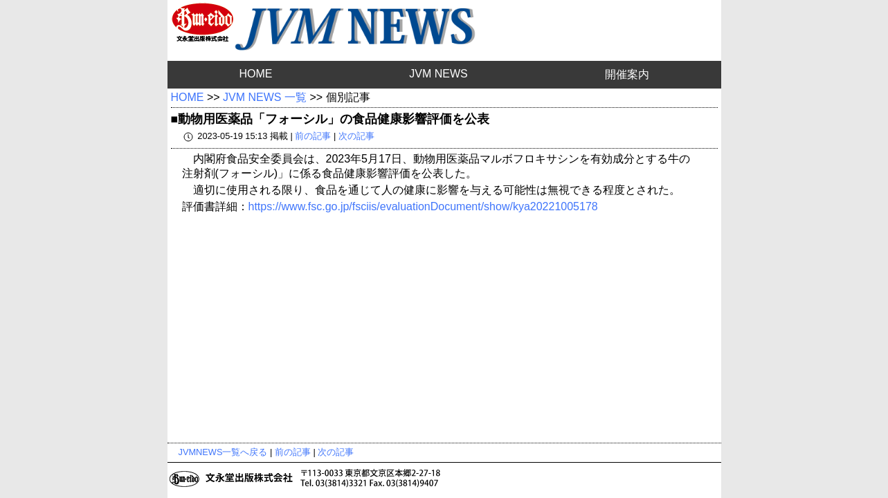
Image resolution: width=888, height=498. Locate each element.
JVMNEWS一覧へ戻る (223, 452)
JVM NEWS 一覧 (265, 97)
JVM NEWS (438, 74)
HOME (255, 74)
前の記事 (313, 136)
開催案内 (627, 74)
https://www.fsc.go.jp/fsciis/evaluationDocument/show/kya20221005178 (423, 206)
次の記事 (356, 136)
